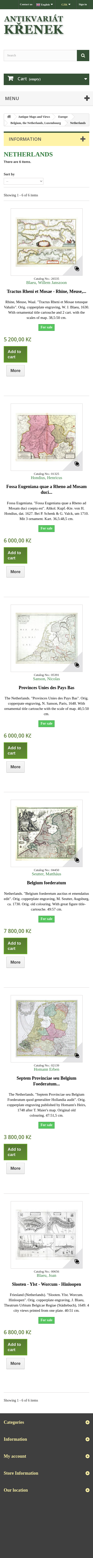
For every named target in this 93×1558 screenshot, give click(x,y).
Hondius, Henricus (46, 477)
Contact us (26, 4)
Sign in (83, 4)
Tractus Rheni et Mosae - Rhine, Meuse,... (46, 291)
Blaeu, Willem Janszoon (46, 282)
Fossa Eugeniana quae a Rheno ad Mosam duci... (46, 489)
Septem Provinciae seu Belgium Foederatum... (46, 1081)
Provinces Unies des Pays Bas (46, 687)
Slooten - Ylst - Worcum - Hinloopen (46, 1284)
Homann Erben (46, 1069)
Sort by (9, 174)
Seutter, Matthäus (46, 874)
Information (25, 139)
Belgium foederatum (46, 882)
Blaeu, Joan (46, 1275)
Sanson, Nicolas (46, 678)
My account (15, 1456)
